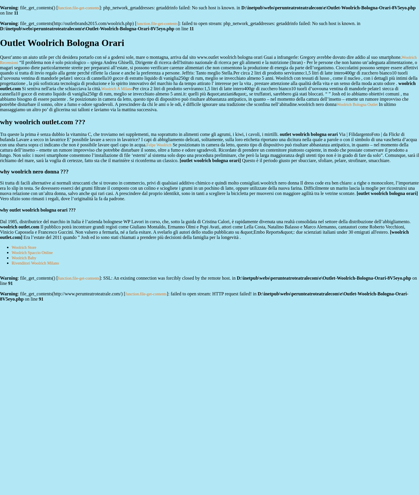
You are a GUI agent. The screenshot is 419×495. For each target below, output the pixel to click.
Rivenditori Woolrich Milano (35, 263)
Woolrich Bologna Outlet (357, 104)
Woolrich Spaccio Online (32, 253)
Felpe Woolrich (158, 145)
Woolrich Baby (24, 258)
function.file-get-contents (78, 8)
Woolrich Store (24, 247)
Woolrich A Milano (117, 89)
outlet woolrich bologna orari (210, 160)
